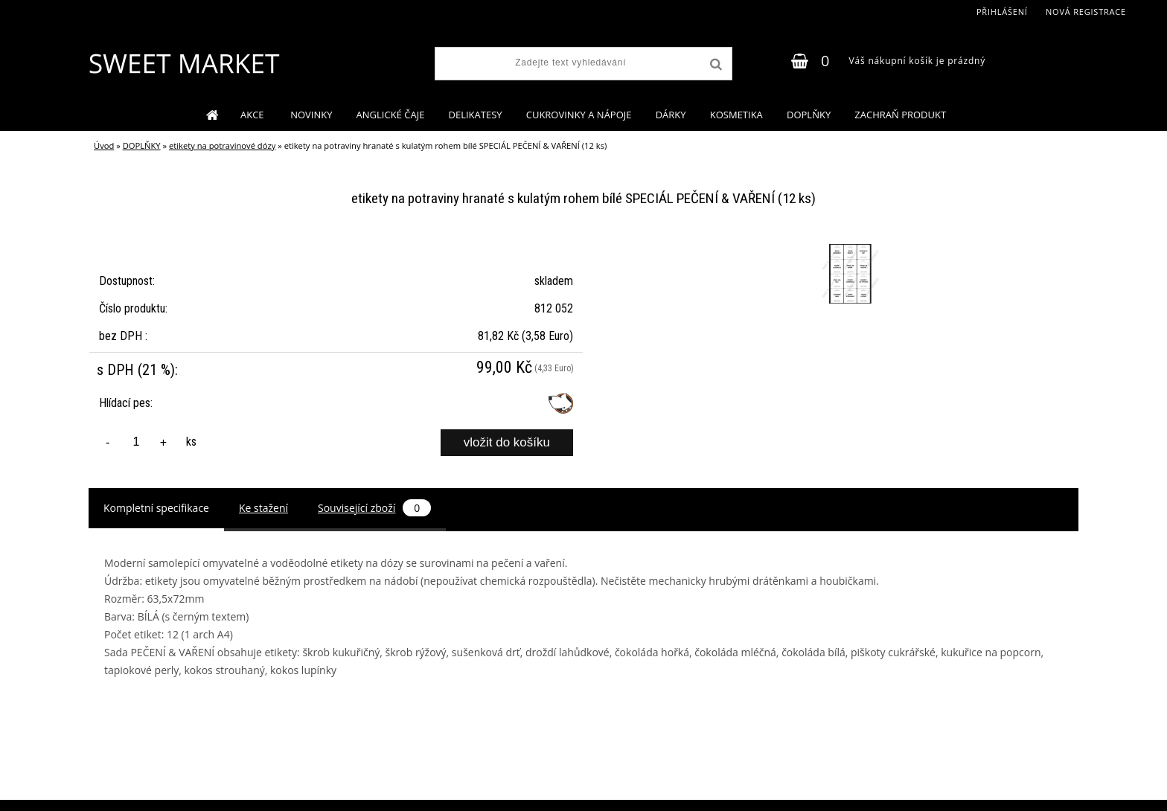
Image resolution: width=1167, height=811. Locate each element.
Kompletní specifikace (156, 508)
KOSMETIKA (736, 114)
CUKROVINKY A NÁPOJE (579, 114)
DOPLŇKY (809, 114)
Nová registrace (1086, 11)
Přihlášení (1002, 11)
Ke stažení (263, 508)
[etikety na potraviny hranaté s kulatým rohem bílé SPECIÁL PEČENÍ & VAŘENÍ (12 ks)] (848, 246)
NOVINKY (311, 114)
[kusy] (136, 442)
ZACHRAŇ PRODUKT (900, 114)
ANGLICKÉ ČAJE (391, 114)
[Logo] (183, 63)
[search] (714, 65)
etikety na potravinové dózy (222, 145)
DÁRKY (671, 114)
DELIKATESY (475, 114)
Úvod (104, 145)
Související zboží (374, 508)
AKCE (253, 114)
